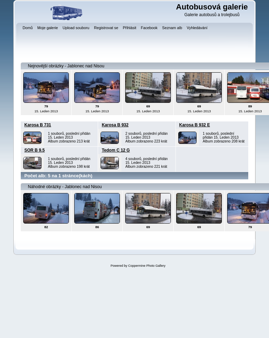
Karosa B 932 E (194, 124)
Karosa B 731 (37, 124)
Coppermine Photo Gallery (146, 265)
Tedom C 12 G (116, 150)
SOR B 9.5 (34, 150)
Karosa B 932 (115, 124)
